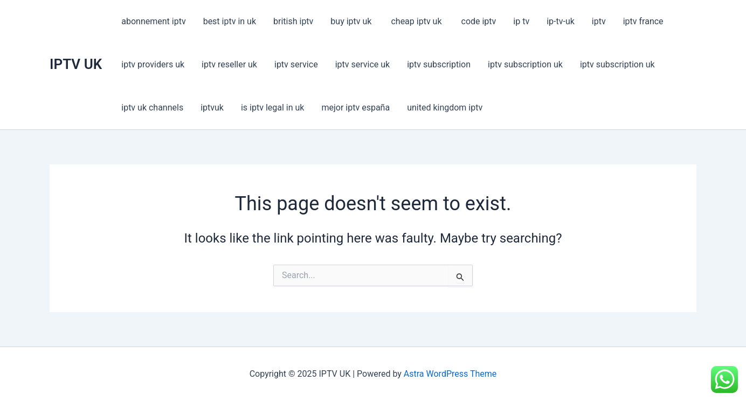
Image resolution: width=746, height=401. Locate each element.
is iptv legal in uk (273, 107)
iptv (599, 21)
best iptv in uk (229, 21)
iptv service (296, 64)
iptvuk (212, 107)
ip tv (521, 21)
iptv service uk (362, 64)
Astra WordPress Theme (450, 374)
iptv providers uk (152, 64)
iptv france (643, 21)
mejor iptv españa (355, 107)
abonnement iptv (153, 21)
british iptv (293, 21)
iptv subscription (439, 64)
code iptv (478, 21)
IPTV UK (76, 64)
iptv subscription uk (525, 64)
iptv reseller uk (229, 64)
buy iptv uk (352, 21)
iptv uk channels (152, 107)
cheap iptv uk (417, 21)
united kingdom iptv (444, 107)
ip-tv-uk (561, 21)
